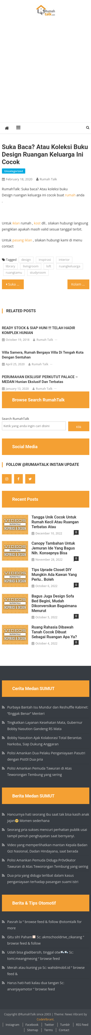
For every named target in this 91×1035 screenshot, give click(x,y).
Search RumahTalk (15, 418)
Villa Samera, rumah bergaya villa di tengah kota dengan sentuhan (42, 354)
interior (64, 259)
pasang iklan (22, 240)
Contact (64, 1030)
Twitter (49, 1025)
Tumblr (65, 1025)
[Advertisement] (45, 74)
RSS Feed (82, 1025)
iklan (16, 223)
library (10, 266)
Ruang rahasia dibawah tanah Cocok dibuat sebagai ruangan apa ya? (54, 632)
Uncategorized (13, 171)
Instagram (12, 1025)
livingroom (30, 266)
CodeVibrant (45, 1019)
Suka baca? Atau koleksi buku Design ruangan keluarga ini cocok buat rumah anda (16, 284)
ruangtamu (14, 272)
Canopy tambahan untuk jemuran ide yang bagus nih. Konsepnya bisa (53, 548)
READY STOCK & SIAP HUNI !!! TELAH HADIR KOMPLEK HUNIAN (38, 330)
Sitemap (32, 1030)
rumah (70, 195)
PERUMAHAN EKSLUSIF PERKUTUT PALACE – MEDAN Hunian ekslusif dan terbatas (40, 379)
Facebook (31, 1025)
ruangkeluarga (69, 266)
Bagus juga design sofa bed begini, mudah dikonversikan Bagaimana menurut (54, 603)
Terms (48, 1030)
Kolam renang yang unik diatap (80, 284)
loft (48, 266)
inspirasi (45, 259)
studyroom (38, 272)
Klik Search (79, 428)
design (26, 259)
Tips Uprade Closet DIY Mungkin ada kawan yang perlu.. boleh (54, 574)
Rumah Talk (48, 179)
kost (37, 223)
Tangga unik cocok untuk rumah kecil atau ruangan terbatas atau (55, 522)
